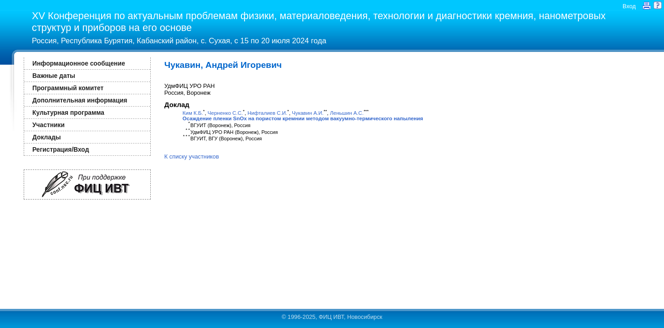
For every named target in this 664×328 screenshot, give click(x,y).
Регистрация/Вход (60, 149)
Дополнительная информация (79, 100)
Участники (48, 124)
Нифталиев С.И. (267, 113)
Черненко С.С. (225, 113)
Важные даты (53, 75)
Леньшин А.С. (346, 113)
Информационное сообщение (78, 63)
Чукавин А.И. (308, 113)
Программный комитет (67, 88)
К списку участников (191, 156)
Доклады (46, 137)
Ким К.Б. (193, 113)
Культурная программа (68, 112)
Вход (629, 6)
